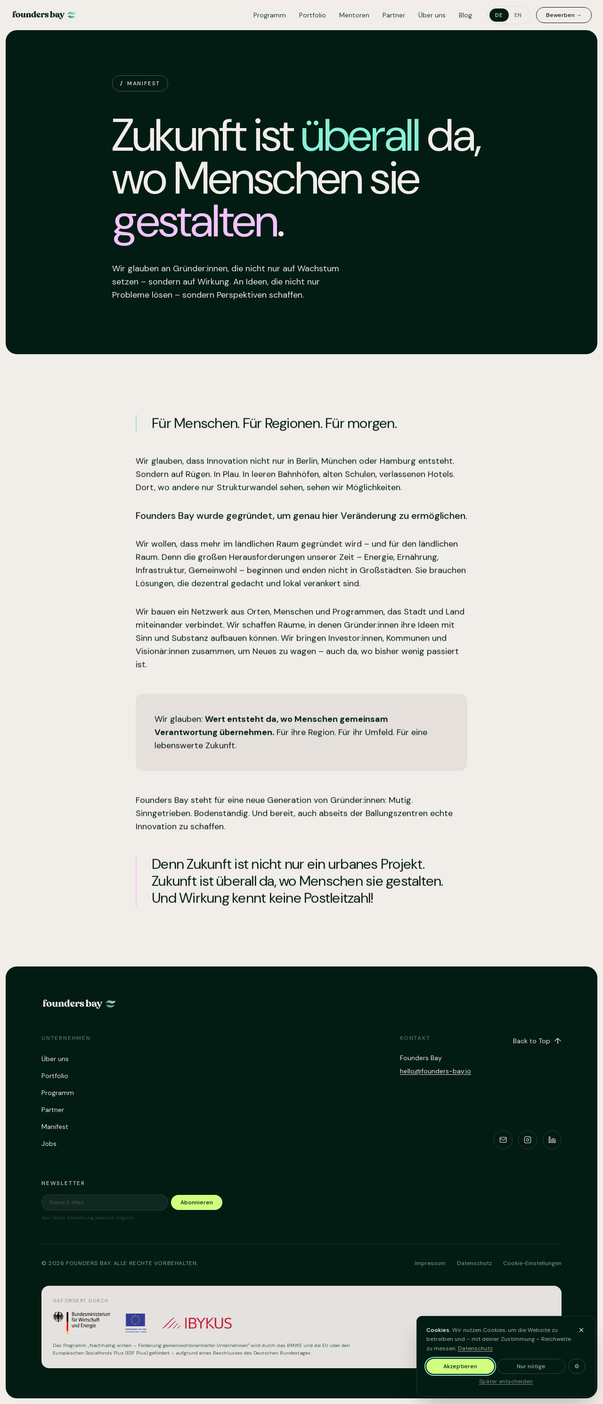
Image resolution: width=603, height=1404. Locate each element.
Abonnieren (196, 1202)
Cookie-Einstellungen (532, 1263)
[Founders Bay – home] (44, 15)
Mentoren (354, 15)
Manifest (54, 1126)
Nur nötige (531, 1372)
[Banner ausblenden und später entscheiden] (581, 1335)
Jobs (49, 1143)
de (499, 15)
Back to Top (537, 1040)
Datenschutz (475, 1353)
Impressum (430, 1263)
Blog (465, 15)
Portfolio (312, 15)
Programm (269, 15)
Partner (394, 15)
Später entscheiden (506, 1387)
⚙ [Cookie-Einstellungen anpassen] (576, 1372)
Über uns (432, 15)
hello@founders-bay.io (435, 1071)
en (518, 15)
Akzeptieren (460, 1372)
